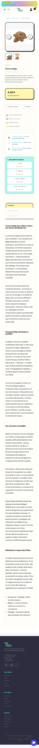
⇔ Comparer (27, 106)
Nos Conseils (7, 721)
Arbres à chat (7, 706)
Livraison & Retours (13, 215)
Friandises (7, 680)
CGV (10, 739)
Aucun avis (16, 72)
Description (11, 205)
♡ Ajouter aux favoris (13, 106)
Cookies (20, 740)
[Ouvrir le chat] (34, 743)
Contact (6, 726)
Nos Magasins (8, 719)
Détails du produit (12, 210)
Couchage (6, 686)
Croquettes (7, 675)
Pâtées (6, 678)
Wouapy (8, 65)
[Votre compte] (31, 9)
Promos (6, 724)
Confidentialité (28, 739)
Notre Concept (8, 716)
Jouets (6, 683)
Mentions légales (17, 739)
